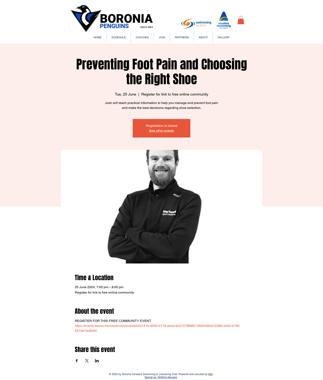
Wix (210, 374)
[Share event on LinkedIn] (97, 360)
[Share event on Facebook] (77, 360)
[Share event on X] (87, 360)
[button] (240, 20)
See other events (161, 131)
